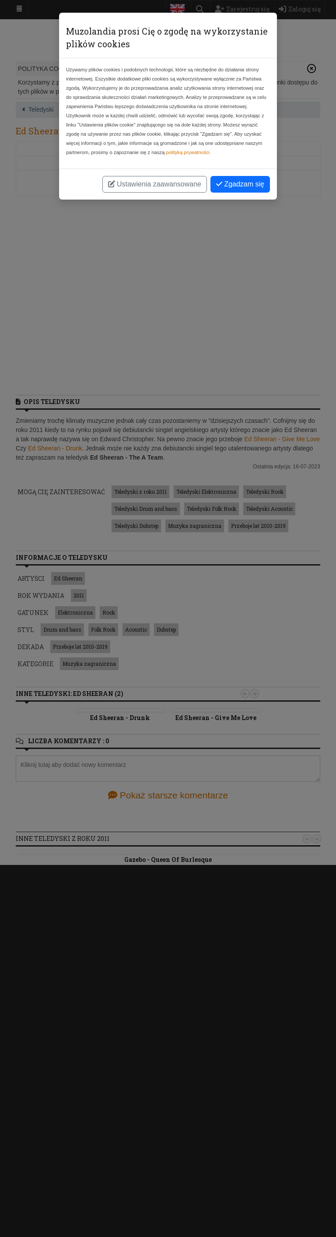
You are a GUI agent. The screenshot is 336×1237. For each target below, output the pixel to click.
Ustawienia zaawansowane (154, 184)
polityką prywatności (188, 152)
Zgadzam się (240, 184)
